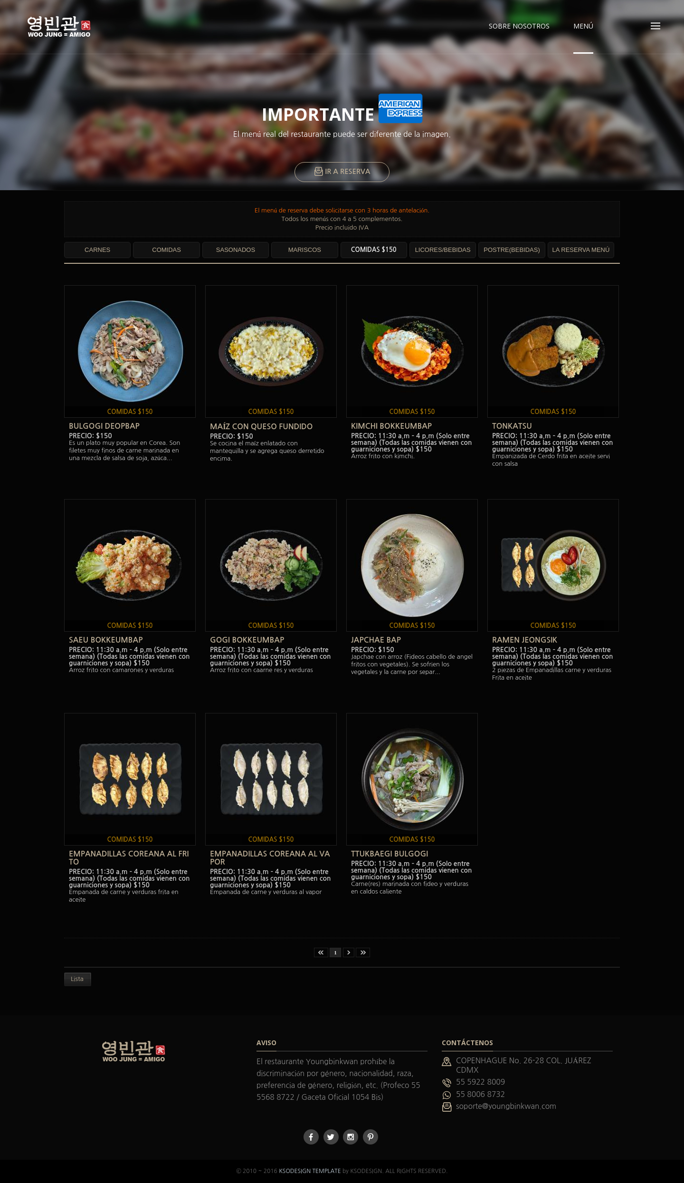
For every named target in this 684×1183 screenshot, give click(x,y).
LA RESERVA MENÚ (580, 249)
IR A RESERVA (342, 172)
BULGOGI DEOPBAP (104, 426)
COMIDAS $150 (374, 250)
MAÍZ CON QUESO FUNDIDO (261, 426)
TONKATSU (512, 426)
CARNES (97, 249)
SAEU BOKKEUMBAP (105, 640)
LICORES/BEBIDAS (443, 249)
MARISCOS (304, 249)
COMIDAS (166, 249)
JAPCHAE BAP (376, 640)
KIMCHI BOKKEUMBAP (391, 426)
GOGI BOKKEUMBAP (247, 640)
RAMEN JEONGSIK (524, 640)
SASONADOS (235, 249)
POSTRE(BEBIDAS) (512, 249)
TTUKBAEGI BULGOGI (389, 853)
